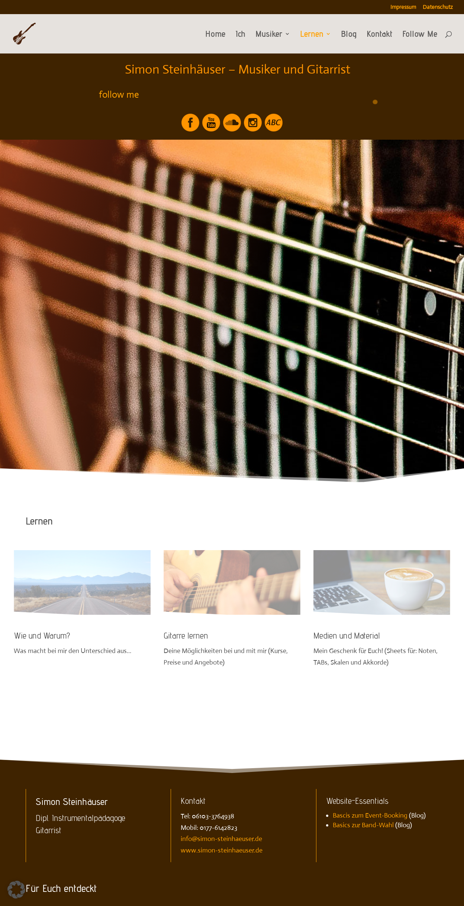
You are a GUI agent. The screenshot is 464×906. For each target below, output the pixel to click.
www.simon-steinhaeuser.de (221, 850)
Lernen (311, 35)
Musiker (269, 35)
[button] (16, 889)
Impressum (403, 7)
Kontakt (379, 35)
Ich (240, 35)
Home (215, 35)
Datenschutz (438, 7)
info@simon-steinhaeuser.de (221, 839)
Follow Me (419, 35)
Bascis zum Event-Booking (370, 815)
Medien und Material (346, 635)
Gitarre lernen (186, 635)
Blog (349, 35)
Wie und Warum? (42, 635)
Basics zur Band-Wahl (363, 825)
